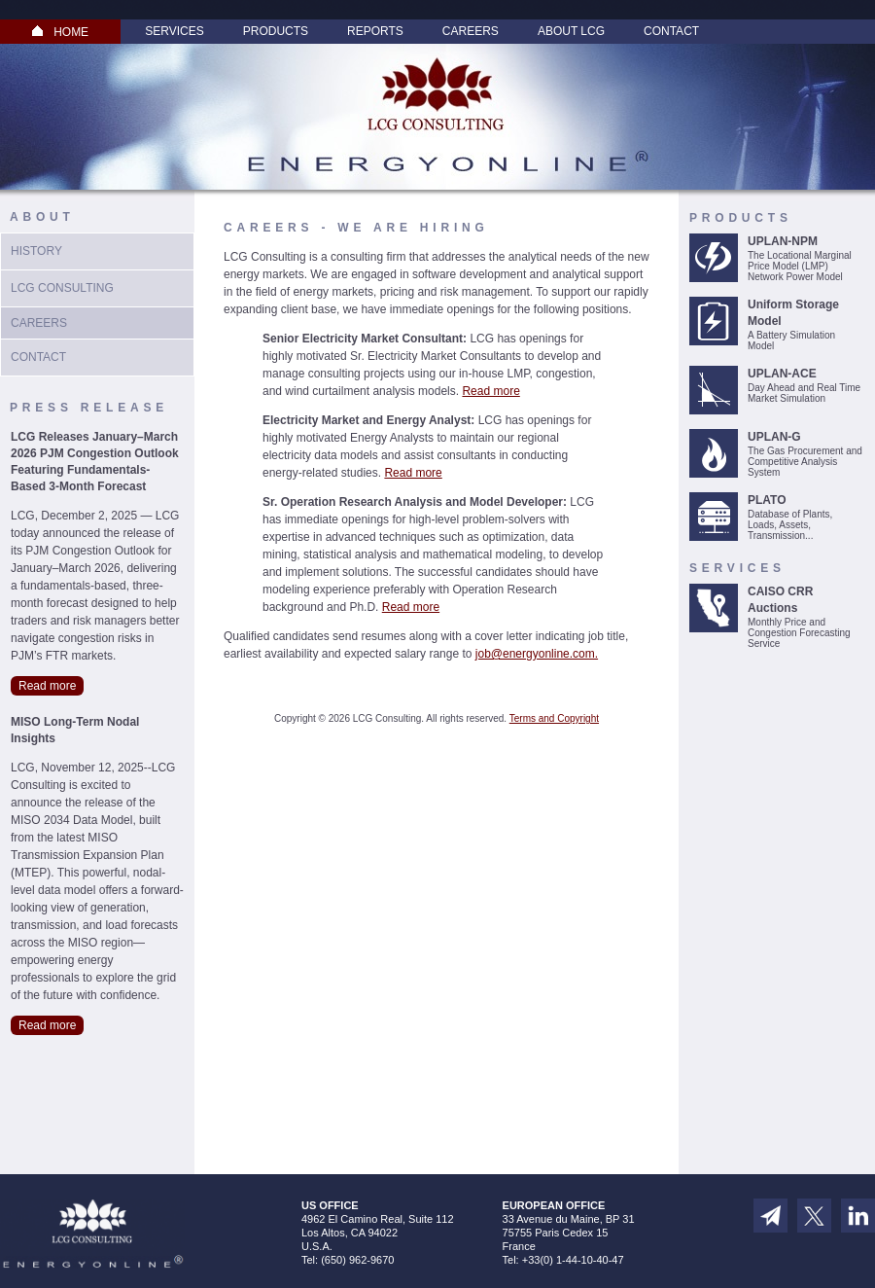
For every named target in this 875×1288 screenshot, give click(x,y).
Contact (671, 31)
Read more (47, 686)
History (36, 251)
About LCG (571, 31)
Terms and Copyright (554, 718)
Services (174, 31)
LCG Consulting (62, 288)
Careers (470, 31)
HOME (60, 32)
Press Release (89, 407)
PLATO (767, 500)
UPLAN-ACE (782, 373)
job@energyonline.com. (536, 654)
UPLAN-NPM (783, 241)
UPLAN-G (774, 437)
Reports (375, 31)
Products (275, 31)
